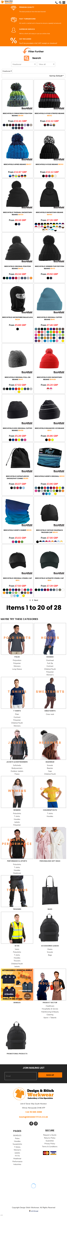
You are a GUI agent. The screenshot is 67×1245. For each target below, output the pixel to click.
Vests (17, 949)
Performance (17, 1161)
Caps (50, 771)
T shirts (17, 816)
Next (36, 600)
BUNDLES (17, 1135)
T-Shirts (17, 1147)
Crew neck (50, 714)
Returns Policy (49, 1138)
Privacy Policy (49, 1143)
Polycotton (17, 660)
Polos (17, 1138)
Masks (49, 949)
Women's (50, 675)
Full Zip (50, 663)
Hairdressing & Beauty (50, 1012)
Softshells (17, 765)
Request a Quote (49, 1135)
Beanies (50, 768)
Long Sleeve (17, 669)
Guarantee (50, 1141)
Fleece (17, 774)
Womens (17, 666)
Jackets (17, 822)
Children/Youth (50, 669)
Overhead (50, 660)
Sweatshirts (17, 1144)
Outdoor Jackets (17, 771)
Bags (50, 955)
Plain (17, 714)
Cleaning (50, 1014)
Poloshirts (17, 813)
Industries (17, 1164)
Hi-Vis (17, 1156)
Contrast (50, 666)
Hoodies (17, 819)
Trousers (17, 961)
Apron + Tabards (49, 1017)
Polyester (17, 663)
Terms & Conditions (49, 1146)
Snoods (50, 765)
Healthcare (50, 1006)
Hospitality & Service (50, 1009)
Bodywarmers (17, 768)
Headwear (17, 873)
